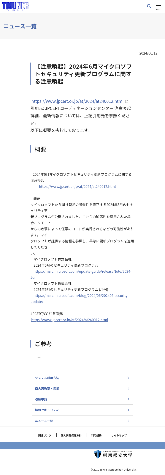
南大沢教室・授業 (47, 388)
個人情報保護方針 (71, 435)
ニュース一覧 (44, 421)
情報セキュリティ (47, 410)
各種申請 (41, 399)
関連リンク (44, 435)
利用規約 (96, 435)
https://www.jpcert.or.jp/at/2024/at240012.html (77, 186)
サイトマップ (119, 435)
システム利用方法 (47, 378)
